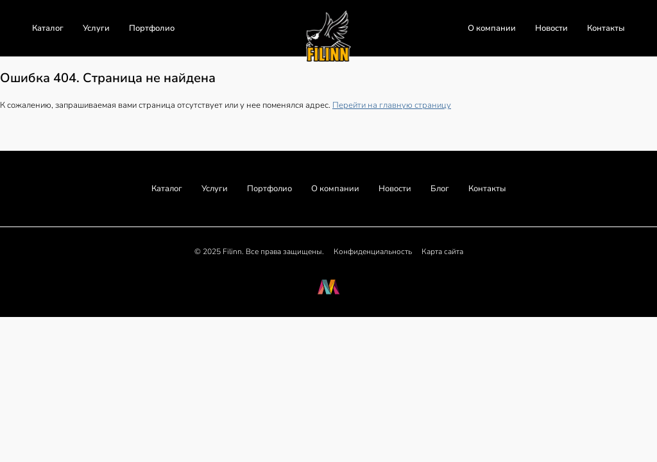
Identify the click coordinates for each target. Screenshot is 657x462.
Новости (551, 28)
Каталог (48, 28)
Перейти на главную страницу (391, 105)
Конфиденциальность (373, 251)
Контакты (606, 28)
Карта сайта (442, 251)
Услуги (96, 28)
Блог (440, 188)
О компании (492, 28)
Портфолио (152, 28)
